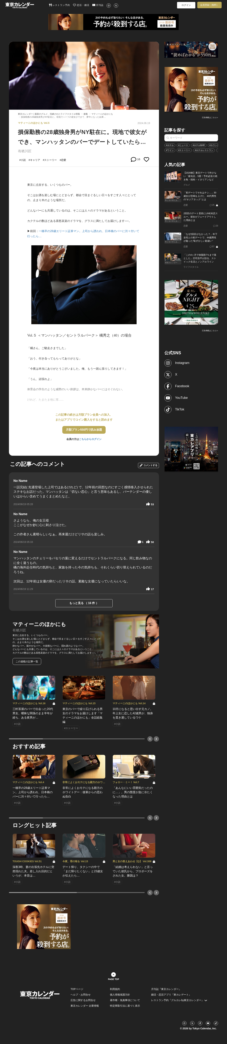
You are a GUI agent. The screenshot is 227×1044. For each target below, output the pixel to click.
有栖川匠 (25, 151)
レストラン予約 (59, 5)
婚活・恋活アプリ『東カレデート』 (171, 994)
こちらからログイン (90, 439)
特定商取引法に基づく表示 (125, 1005)
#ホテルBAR (199, 145)
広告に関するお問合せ (83, 1000)
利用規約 (115, 989)
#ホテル (170, 145)
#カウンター (215, 145)
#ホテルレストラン (204, 150)
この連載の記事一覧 (27, 661)
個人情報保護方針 (120, 994)
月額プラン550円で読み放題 (84, 429)
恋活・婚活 (81, 5)
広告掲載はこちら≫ (210, 117)
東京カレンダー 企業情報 (85, 1005)
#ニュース (183, 145)
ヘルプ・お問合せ (81, 994)
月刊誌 (98, 5)
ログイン (186, 5)
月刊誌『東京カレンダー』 (166, 989)
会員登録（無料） (209, 5)
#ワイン (170, 150)
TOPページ (77, 989)
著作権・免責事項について (125, 1000)
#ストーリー (184, 150)
